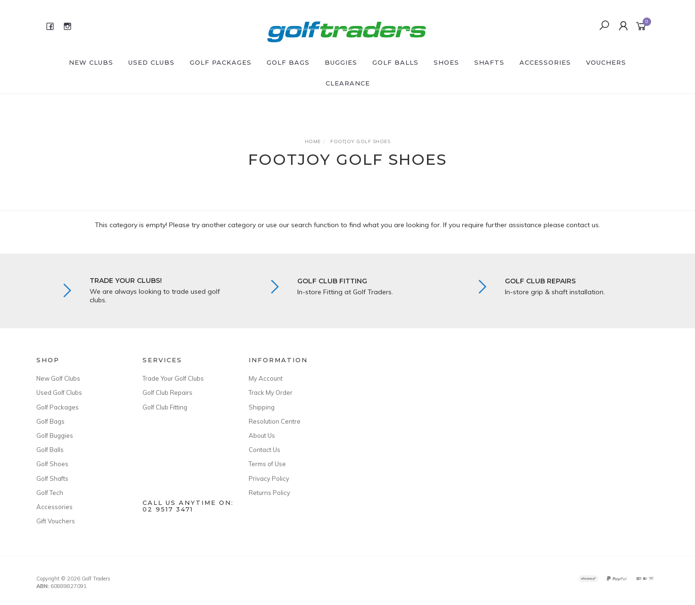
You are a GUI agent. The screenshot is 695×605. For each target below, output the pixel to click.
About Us (262, 435)
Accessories (545, 62)
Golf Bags (288, 62)
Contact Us (264, 449)
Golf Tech (49, 492)
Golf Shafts (52, 478)
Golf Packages (220, 62)
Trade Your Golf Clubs (173, 378)
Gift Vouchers (55, 521)
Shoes (446, 62)
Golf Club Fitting (164, 407)
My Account (266, 378)
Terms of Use (267, 464)
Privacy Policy (269, 478)
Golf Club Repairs (167, 392)
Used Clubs (151, 62)
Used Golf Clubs (59, 392)
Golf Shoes (52, 464)
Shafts (489, 62)
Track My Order (271, 392)
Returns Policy (269, 492)
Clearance (348, 83)
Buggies (341, 62)
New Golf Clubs (58, 378)
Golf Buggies (54, 435)
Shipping (262, 407)
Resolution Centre (275, 421)
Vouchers (606, 62)
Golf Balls (395, 62)
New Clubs (91, 62)
